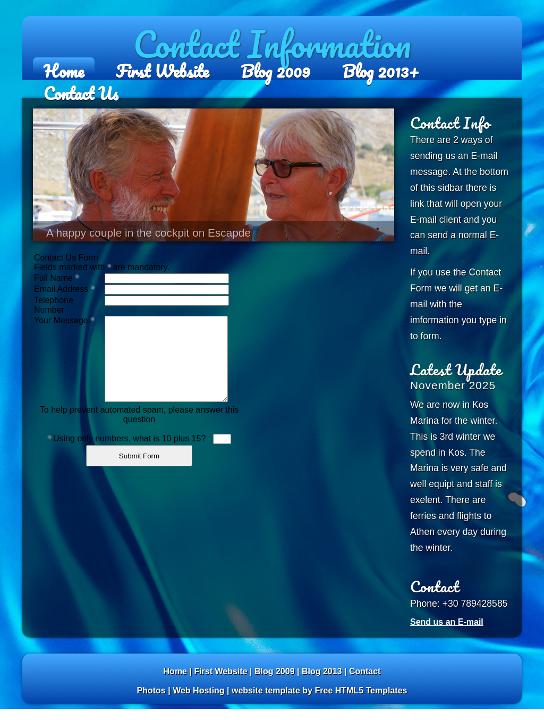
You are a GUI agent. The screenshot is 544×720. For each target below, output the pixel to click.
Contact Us (81, 89)
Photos (151, 690)
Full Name (56, 277)
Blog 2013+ (380, 66)
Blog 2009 (275, 66)
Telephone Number (53, 305)
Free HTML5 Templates (360, 690)
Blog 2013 (322, 671)
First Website (162, 66)
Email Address (64, 289)
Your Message (64, 320)
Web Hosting (198, 690)
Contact (365, 671)
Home (64, 66)
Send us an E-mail (446, 621)
